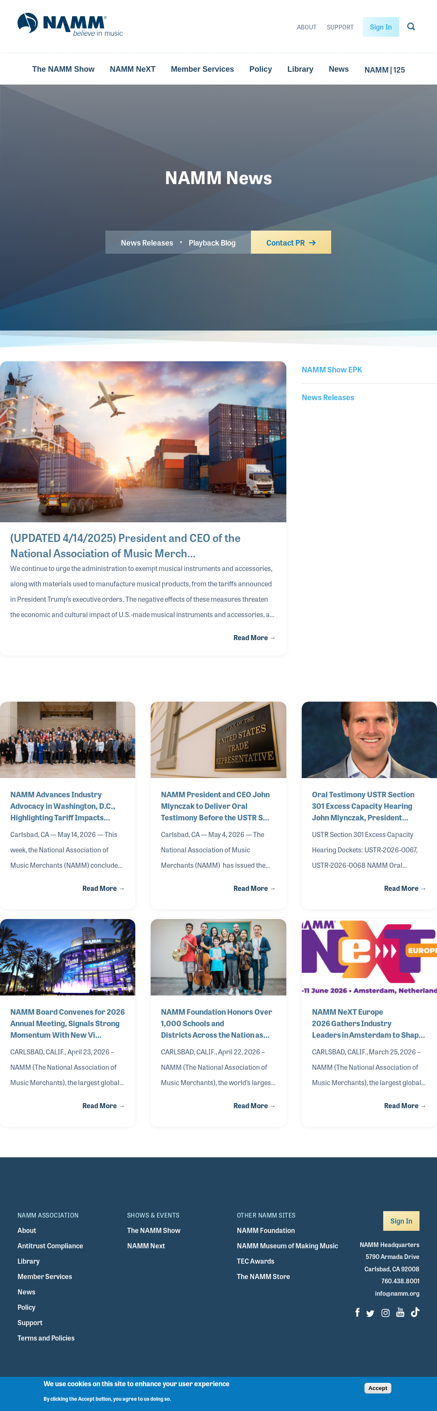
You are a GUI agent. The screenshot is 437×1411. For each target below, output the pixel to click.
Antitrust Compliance (50, 1245)
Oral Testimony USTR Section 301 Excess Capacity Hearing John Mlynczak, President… (363, 805)
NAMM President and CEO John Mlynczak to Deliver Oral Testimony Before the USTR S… (215, 805)
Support (340, 27)
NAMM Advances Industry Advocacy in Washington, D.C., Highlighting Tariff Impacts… (62, 805)
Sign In (381, 27)
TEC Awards (255, 1261)
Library (301, 69)
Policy (260, 69)
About (307, 27)
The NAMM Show (63, 69)
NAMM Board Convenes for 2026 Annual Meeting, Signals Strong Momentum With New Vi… (67, 1023)
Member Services (202, 69)
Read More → (254, 637)
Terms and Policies (46, 1338)
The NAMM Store (263, 1276)
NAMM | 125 (384, 69)
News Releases (147, 242)
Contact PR (291, 242)
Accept (377, 1388)
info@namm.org (397, 1293)
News (339, 69)
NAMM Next (146, 1245)
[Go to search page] (411, 28)
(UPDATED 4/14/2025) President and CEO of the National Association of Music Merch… (125, 545)
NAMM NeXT (132, 69)
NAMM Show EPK (332, 369)
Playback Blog (212, 242)
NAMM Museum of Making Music (287, 1245)
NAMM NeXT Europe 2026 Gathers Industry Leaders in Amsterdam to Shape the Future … (367, 1023)
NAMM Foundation (266, 1230)
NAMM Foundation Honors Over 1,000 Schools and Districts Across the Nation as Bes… (216, 1023)
